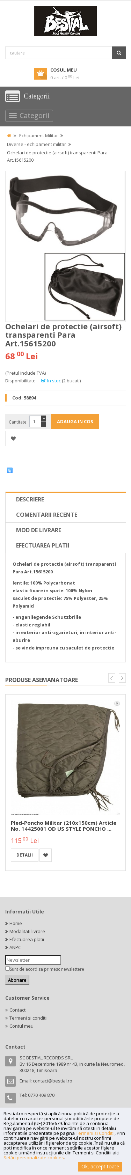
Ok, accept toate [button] (100, 1166)
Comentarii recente (46, 515)
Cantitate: (18, 422)
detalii (24, 855)
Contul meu (21, 1026)
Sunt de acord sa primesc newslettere (47, 969)
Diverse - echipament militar (36, 144)
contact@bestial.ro (52, 1081)
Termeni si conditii (28, 1018)
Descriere (30, 499)
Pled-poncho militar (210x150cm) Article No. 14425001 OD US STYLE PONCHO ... (63, 825)
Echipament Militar (38, 135)
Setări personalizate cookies (33, 1157)
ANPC (15, 947)
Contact (17, 1010)
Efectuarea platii (43, 545)
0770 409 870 (41, 1095)
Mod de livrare (38, 530)
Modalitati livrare (27, 931)
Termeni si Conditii (95, 1133)
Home (15, 923)
